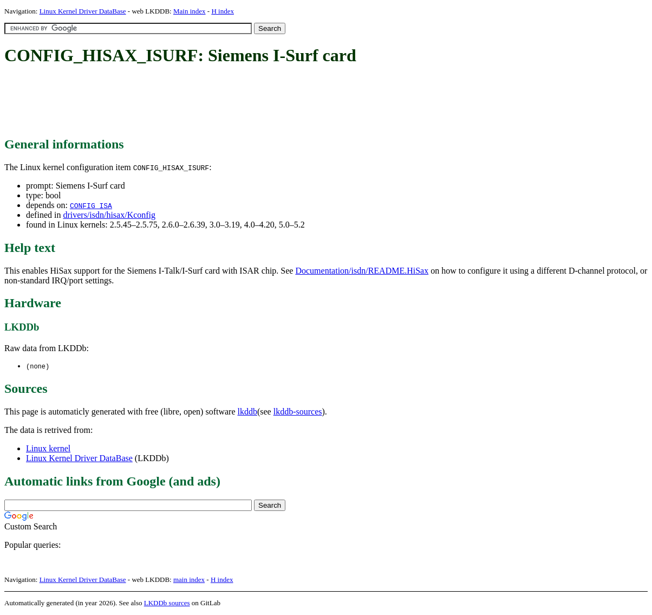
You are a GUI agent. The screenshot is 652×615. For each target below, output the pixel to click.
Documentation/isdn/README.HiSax (361, 270)
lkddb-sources (297, 412)
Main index (189, 11)
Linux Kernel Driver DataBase (83, 11)
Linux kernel (48, 449)
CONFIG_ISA (91, 205)
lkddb (247, 412)
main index (189, 580)
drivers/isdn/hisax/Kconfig (109, 214)
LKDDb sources (167, 603)
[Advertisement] (201, 101)
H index (222, 11)
